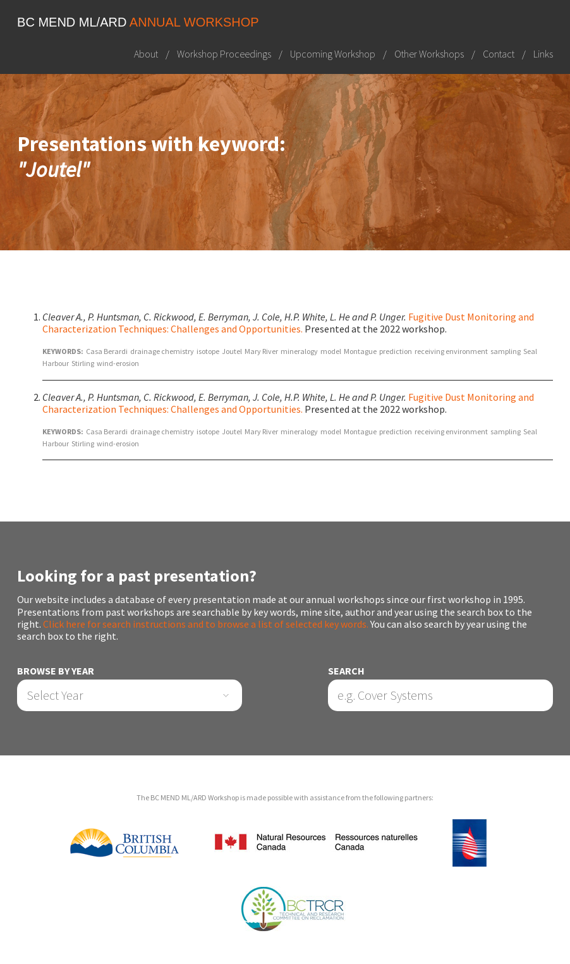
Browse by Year (55, 671)
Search (346, 671)
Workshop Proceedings (224, 53)
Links (543, 53)
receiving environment (451, 351)
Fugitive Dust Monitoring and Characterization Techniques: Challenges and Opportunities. (288, 322)
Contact (498, 53)
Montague (360, 351)
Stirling (82, 363)
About (146, 53)
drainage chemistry (162, 351)
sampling (505, 351)
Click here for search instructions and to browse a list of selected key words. (205, 624)
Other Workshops (429, 53)
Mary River (261, 351)
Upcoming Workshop (332, 53)
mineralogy (299, 351)
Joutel (232, 351)
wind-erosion (118, 363)
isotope (208, 351)
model (330, 351)
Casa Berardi (107, 351)
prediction (395, 351)
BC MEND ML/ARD (138, 22)
